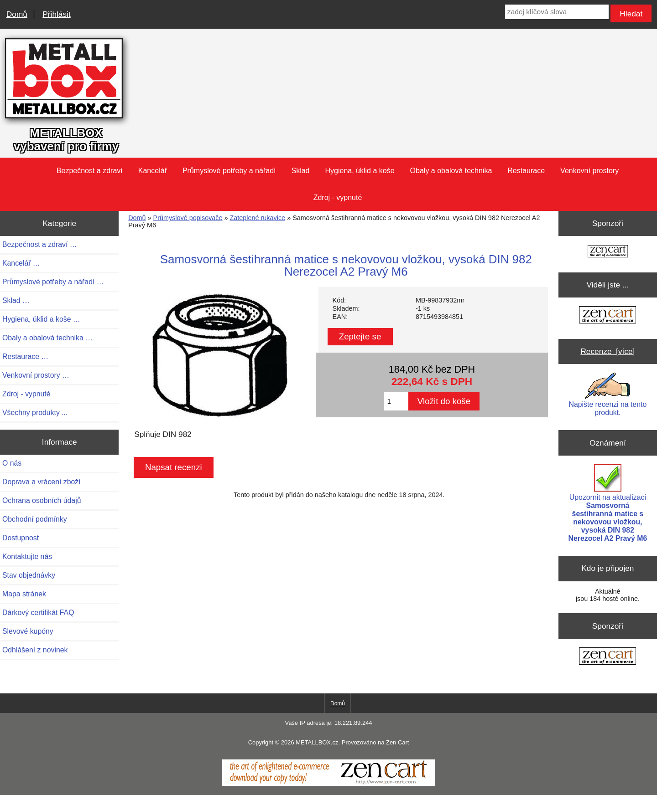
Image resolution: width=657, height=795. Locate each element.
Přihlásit (56, 14)
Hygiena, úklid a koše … (41, 319)
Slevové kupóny (27, 631)
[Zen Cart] (328, 784)
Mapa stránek (24, 594)
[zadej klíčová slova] (557, 12)
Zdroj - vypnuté (337, 197)
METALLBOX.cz (317, 742)
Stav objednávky (28, 575)
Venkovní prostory (589, 170)
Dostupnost (20, 538)
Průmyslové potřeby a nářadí (229, 170)
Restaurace (526, 170)
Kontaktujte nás (27, 556)
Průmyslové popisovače (188, 217)
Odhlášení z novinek (35, 650)
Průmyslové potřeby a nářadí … (53, 282)
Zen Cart (397, 742)
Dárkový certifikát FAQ (38, 612)
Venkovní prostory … (35, 375)
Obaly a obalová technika (451, 170)
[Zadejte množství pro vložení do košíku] (396, 401)
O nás (11, 463)
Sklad (300, 170)
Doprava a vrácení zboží (41, 482)
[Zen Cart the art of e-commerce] (608, 252)
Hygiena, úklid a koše (360, 170)
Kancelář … (21, 263)
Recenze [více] (607, 351)
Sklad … (16, 300)
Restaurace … (25, 356)
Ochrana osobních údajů (41, 500)
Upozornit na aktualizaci (607, 503)
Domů (16, 14)
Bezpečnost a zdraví (90, 170)
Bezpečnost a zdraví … (39, 244)
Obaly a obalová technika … (47, 338)
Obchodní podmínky (34, 519)
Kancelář (152, 170)
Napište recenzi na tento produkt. (608, 394)
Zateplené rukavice (258, 217)
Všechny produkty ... (35, 412)
